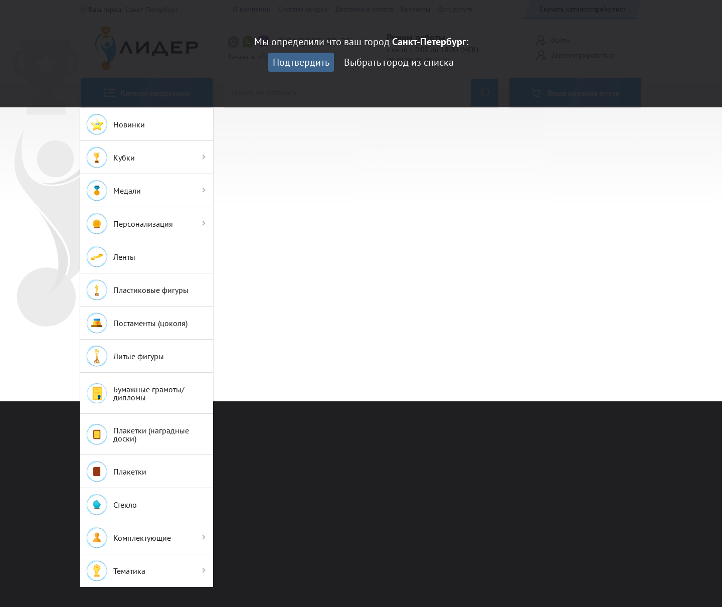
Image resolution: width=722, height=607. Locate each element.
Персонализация (129, 223)
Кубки (110, 157)
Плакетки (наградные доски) (137, 434)
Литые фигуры (124, 356)
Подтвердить (301, 62)
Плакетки (115, 471)
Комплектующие (128, 537)
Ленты (110, 256)
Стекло (111, 504)
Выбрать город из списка (399, 62)
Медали (113, 190)
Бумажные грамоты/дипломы (135, 393)
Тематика (115, 570)
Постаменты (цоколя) (136, 323)
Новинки (115, 124)
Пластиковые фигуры (137, 289)
